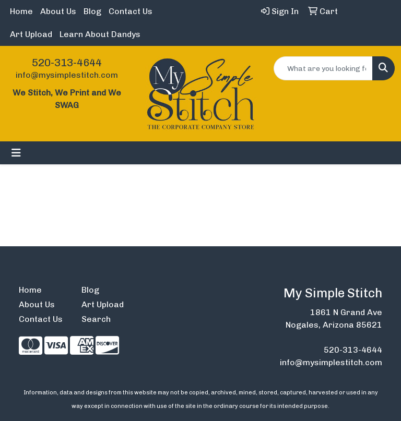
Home (21, 11)
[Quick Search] (323, 68)
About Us (58, 11)
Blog (92, 11)
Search (96, 319)
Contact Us (130, 11)
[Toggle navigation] (16, 153)
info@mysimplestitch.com (67, 75)
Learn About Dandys (100, 34)
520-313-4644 (67, 62)
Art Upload (31, 34)
